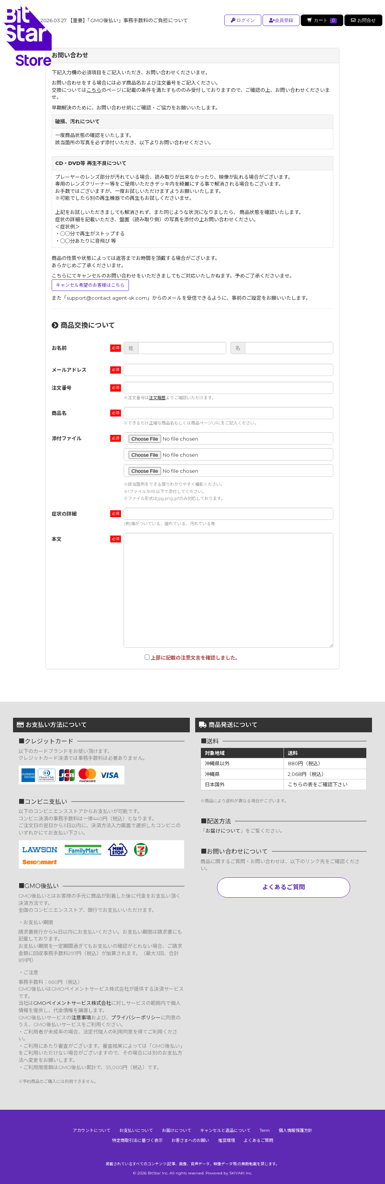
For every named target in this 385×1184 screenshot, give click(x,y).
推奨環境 (226, 1140)
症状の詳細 (64, 514)
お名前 (59, 348)
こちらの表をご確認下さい (317, 784)
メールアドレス (69, 370)
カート (321, 20)
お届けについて (223, 831)
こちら (93, 90)
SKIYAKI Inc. (240, 1173)
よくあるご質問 (283, 887)
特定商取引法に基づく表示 (137, 1140)
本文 (57, 539)
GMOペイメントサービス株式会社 (72, 1003)
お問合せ (363, 20)
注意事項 (81, 1017)
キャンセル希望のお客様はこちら (90, 285)
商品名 (59, 413)
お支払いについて (136, 1130)
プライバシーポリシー (136, 1017)
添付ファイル (67, 438)
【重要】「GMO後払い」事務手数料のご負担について (114, 20)
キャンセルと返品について (225, 1130)
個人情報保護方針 (295, 1130)
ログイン (242, 20)
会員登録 (280, 20)
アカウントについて (92, 1130)
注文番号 (62, 388)
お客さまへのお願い (190, 1140)
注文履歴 (157, 397)
